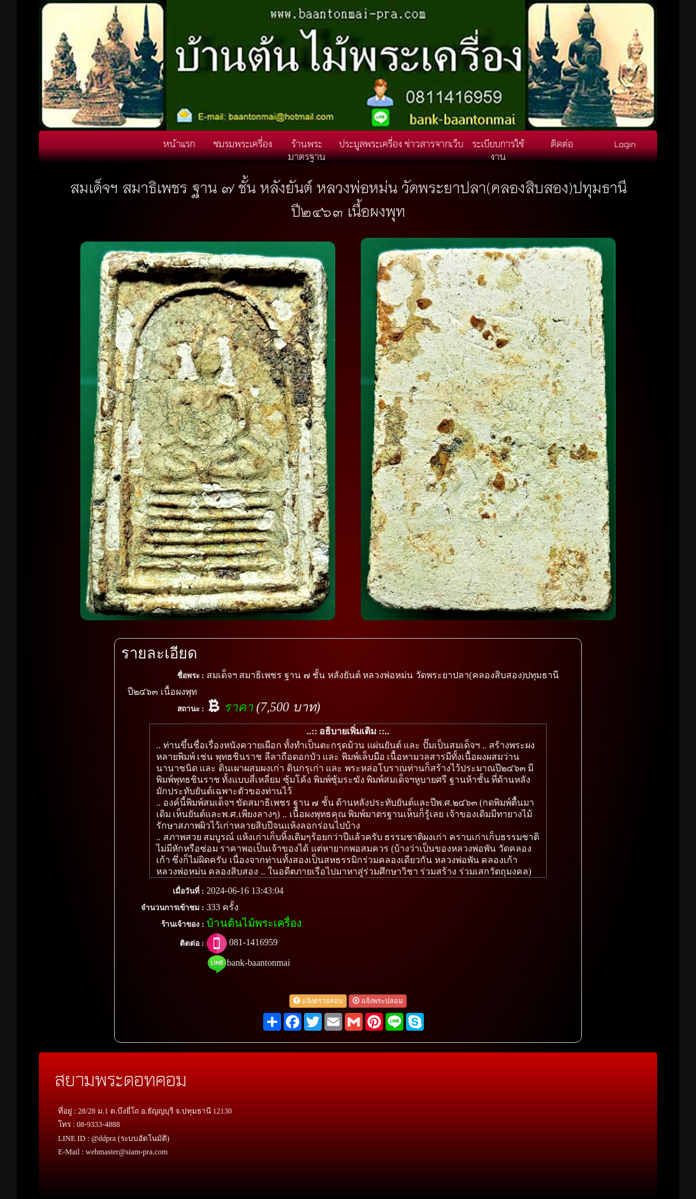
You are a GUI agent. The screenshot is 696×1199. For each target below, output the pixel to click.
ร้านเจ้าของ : (182, 924)
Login (625, 143)
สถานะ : (190, 708)
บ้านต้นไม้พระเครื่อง (254, 923)
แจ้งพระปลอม (377, 1001)
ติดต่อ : (192, 943)
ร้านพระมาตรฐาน (307, 150)
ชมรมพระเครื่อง (243, 143)
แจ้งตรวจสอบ (318, 1001)
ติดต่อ (562, 143)
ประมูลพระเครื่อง (370, 143)
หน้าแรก (179, 143)
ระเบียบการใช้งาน (498, 150)
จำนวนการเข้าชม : (172, 907)
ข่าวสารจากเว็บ (434, 143)
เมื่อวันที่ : (188, 891)
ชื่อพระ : (190, 675)
